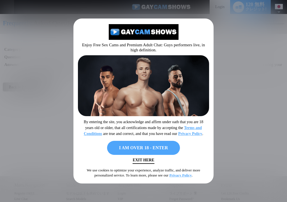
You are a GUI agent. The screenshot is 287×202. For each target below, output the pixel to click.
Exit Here (143, 160)
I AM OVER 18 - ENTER (143, 147)
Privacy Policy (190, 134)
